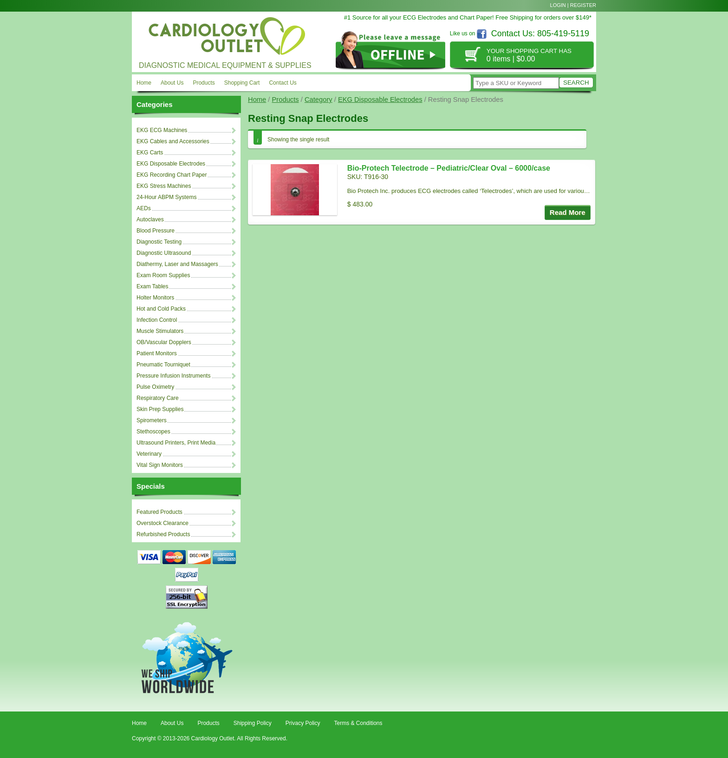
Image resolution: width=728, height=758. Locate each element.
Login (558, 5)
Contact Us (282, 83)
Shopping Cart (242, 83)
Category (318, 99)
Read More (567, 212)
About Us (172, 83)
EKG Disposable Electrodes (380, 99)
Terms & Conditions (358, 723)
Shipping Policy (253, 723)
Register (583, 5)
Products (203, 83)
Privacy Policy (303, 723)
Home (143, 83)
